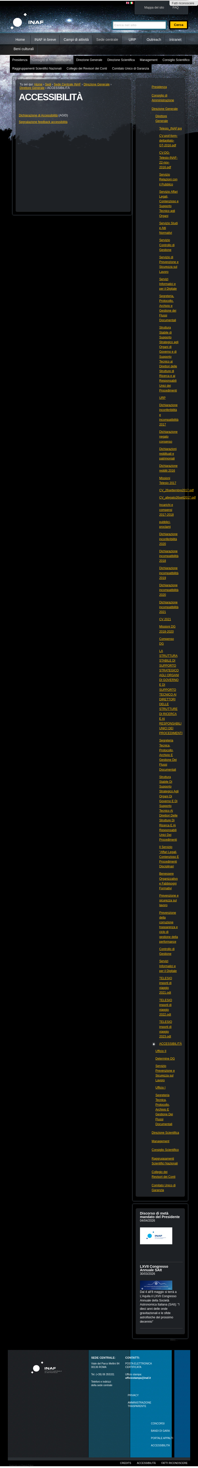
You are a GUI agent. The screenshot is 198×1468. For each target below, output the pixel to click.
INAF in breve (45, 40)
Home (20, 40)
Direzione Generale (89, 60)
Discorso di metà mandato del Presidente (160, 1215)
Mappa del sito (154, 7)
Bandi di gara (160, 1430)
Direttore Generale (32, 88)
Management (148, 60)
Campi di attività (76, 40)
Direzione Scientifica (121, 60)
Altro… (174, 1340)
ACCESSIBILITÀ (160, 1445)
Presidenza (19, 60)
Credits (125, 1463)
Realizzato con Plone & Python (21, 1465)
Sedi (48, 84)
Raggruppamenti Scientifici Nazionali (37, 68)
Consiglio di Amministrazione (52, 60)
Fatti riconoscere (183, 3)
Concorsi (158, 1423)
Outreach (154, 40)
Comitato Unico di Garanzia (130, 68)
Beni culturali (24, 49)
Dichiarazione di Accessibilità (38, 115)
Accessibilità (146, 1463)
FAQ (176, 7)
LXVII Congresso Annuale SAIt (154, 1268)
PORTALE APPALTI (162, 1438)
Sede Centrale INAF (67, 84)
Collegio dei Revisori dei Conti (87, 68)
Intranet (175, 40)
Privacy (133, 1395)
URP (132, 40)
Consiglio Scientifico (175, 60)
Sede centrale (107, 40)
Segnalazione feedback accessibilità (43, 122)
